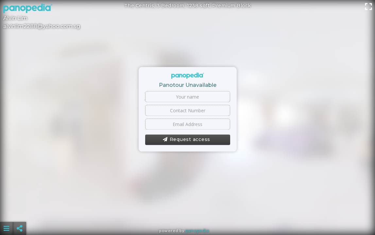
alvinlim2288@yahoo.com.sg (41, 26)
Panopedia (197, 230)
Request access (186, 140)
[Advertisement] (188, 212)
